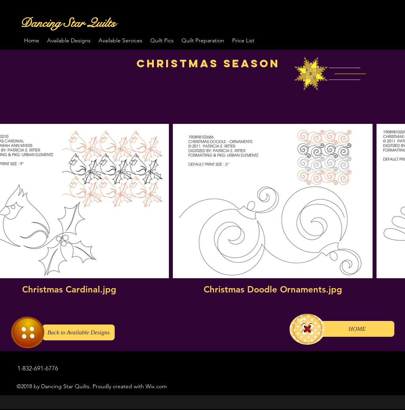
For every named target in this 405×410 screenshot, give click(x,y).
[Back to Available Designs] (78, 332)
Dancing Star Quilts (67, 23)
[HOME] (357, 329)
